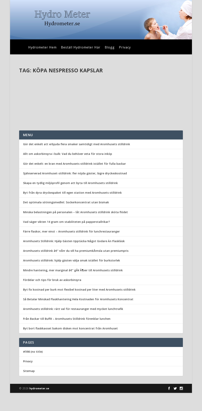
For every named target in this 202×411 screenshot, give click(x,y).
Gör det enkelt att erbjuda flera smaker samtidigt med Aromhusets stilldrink (76, 162)
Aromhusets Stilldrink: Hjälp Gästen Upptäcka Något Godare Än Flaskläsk (74, 259)
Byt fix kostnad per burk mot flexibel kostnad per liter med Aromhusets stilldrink (79, 308)
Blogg (110, 47)
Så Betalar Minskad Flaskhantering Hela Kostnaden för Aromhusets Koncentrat (78, 317)
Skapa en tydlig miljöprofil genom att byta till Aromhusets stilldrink (70, 201)
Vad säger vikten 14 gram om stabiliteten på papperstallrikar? (66, 240)
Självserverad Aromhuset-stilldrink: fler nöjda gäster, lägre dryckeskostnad (75, 191)
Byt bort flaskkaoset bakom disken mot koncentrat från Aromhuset (70, 346)
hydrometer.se (39, 406)
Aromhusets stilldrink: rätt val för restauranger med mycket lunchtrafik (73, 327)
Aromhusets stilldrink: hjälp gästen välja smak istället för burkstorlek (71, 279)
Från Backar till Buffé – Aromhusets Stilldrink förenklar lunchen (66, 337)
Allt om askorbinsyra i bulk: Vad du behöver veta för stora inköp (67, 172)
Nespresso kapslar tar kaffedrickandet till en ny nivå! (52, 84)
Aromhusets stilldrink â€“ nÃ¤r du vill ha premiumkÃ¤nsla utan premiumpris (75, 269)
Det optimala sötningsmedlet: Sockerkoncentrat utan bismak (66, 220)
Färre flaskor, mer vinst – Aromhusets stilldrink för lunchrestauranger (71, 249)
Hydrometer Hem (42, 47)
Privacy (125, 47)
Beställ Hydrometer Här (80, 47)
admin (30, 92)
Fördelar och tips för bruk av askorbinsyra (52, 298)
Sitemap (29, 389)
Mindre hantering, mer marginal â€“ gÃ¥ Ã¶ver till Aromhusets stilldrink (73, 288)
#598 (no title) (33, 370)
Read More (33, 126)
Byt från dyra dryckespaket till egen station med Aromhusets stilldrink (72, 211)
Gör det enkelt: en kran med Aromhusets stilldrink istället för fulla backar (74, 182)
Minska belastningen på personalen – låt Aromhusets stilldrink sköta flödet (75, 230)
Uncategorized (59, 92)
